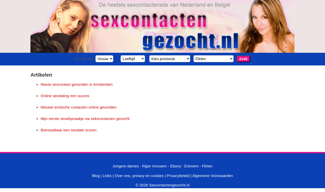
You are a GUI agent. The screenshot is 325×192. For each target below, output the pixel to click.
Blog (96, 175)
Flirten (207, 166)
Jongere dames (125, 166)
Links (107, 175)
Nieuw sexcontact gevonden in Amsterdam (76, 84)
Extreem (191, 166)
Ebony (175, 166)
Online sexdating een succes (65, 96)
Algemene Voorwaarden (212, 175)
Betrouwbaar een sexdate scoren (68, 130)
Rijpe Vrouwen (154, 166)
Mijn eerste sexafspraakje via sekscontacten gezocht (85, 118)
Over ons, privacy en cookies (139, 175)
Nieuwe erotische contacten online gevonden (79, 107)
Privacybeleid (178, 175)
